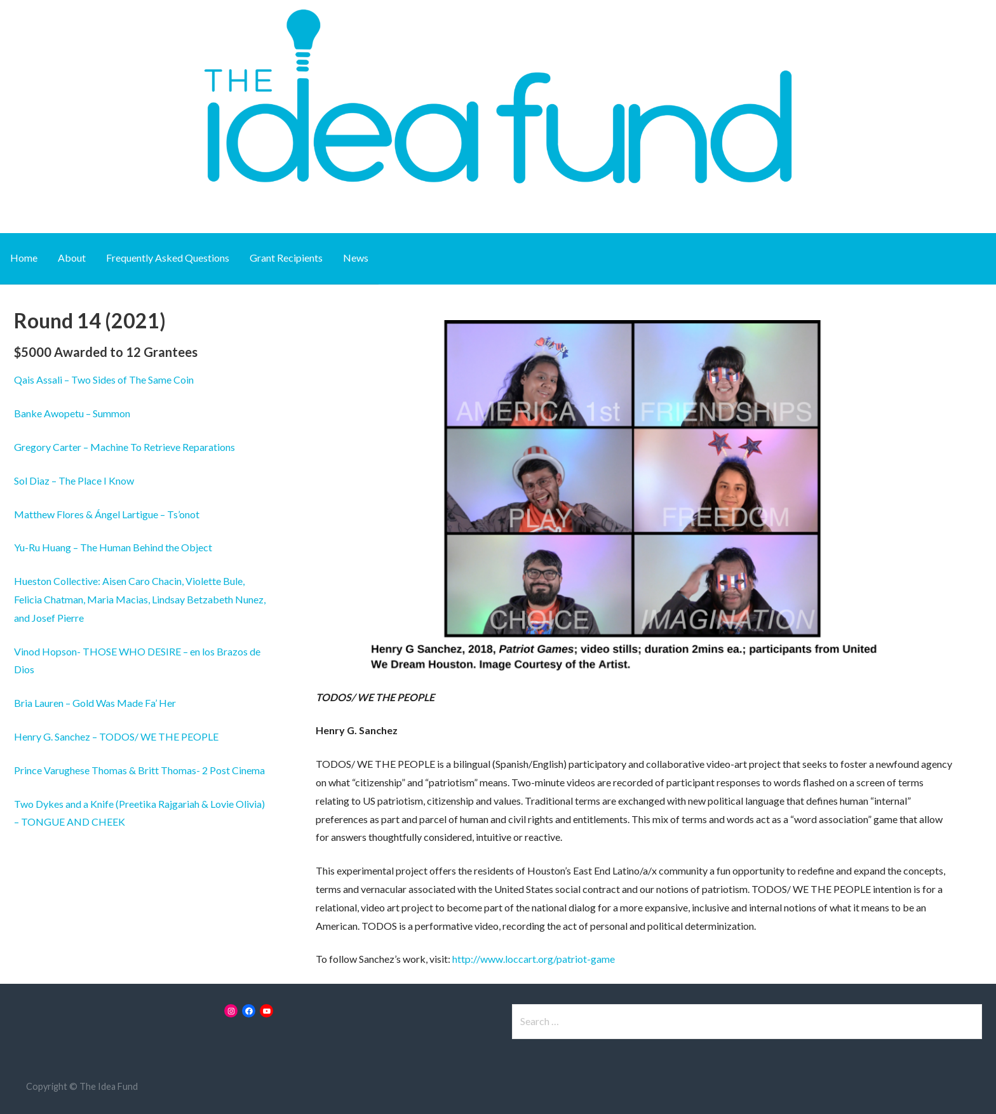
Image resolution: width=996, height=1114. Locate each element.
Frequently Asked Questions (167, 258)
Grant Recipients (286, 258)
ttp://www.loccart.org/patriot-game (536, 959)
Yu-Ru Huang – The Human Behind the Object (113, 547)
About (72, 258)
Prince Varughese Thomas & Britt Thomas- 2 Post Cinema (139, 770)
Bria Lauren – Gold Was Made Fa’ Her (95, 703)
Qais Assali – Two (53, 379)
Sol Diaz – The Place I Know (74, 480)
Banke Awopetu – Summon (72, 413)
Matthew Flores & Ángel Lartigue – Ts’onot (106, 514)
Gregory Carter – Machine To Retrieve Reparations (124, 447)
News (355, 258)
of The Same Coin (155, 379)
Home (23, 258)
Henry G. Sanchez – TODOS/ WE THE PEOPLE (116, 736)
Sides (104, 379)
